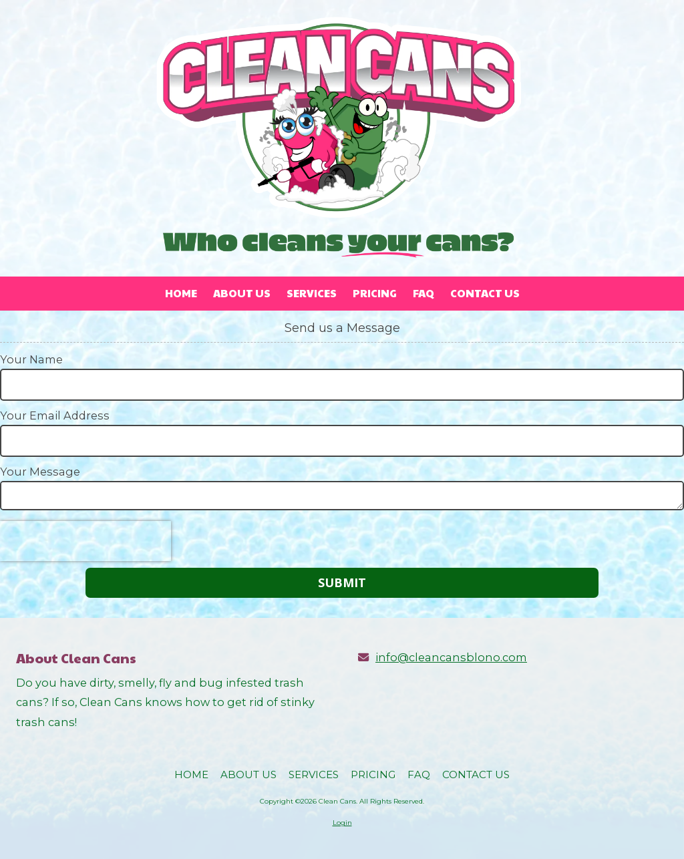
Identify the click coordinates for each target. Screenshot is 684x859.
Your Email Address (55, 415)
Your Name (31, 359)
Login (342, 822)
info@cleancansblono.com (451, 657)
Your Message (40, 471)
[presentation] (85, 541)
